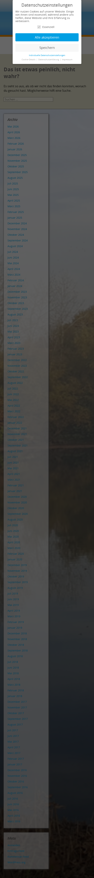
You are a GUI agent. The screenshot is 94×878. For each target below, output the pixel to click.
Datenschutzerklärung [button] (49, 59)
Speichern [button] (47, 47)
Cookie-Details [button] (29, 59)
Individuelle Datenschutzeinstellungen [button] (47, 55)
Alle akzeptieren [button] (47, 37)
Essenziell (45, 27)
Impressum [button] (67, 59)
